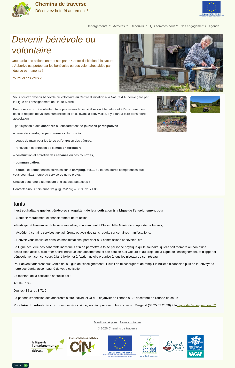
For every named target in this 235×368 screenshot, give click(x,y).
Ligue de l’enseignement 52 (196, 305)
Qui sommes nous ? (164, 26)
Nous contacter (130, 322)
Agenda (214, 26)
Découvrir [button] (138, 26)
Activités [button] (119, 26)
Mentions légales (105, 322)
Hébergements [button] (97, 26)
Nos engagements (193, 26)
